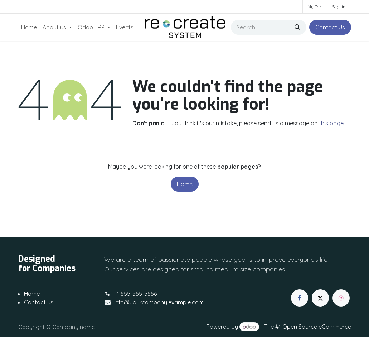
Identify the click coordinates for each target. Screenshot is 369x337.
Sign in (338, 6)
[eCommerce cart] (314, 6)
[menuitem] (29, 27)
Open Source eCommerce (316, 326)
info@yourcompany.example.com (159, 302)
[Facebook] (299, 298)
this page (331, 123)
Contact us (38, 302)
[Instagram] (341, 298)
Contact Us (330, 27)
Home (185, 184)
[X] (320, 298)
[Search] (297, 27)
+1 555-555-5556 (135, 293)
